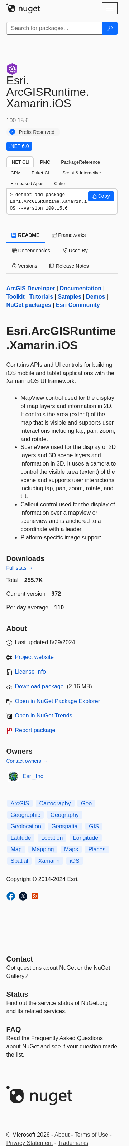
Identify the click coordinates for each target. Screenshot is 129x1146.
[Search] (110, 28)
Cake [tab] (59, 183)
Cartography (55, 803)
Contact (19, 959)
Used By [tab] (75, 250)
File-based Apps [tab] (27, 183)
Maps (71, 849)
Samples (69, 297)
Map (16, 849)
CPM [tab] (16, 173)
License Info (30, 672)
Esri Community (78, 305)
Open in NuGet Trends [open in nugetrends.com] (43, 715)
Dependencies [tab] (31, 250)
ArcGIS (20, 803)
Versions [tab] (25, 266)
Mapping (43, 849)
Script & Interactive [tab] (81, 173)
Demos (95, 297)
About (62, 1135)
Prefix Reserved (37, 132)
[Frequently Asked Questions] (13, 1029)
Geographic (25, 815)
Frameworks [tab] (69, 235)
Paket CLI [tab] (42, 173)
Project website (34, 657)
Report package (35, 730)
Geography (65, 815)
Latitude (21, 838)
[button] (101, 196)
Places (96, 849)
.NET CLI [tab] (20, 162)
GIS (94, 826)
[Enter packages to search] (54, 28)
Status (17, 994)
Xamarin (49, 861)
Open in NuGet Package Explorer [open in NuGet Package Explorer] (57, 701)
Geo (86, 803)
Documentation (80, 288)
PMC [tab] (45, 162)
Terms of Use (91, 1135)
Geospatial (65, 826)
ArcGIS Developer (30, 288)
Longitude (85, 838)
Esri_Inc (33, 776)
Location (52, 838)
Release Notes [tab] (69, 266)
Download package (39, 686)
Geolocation (26, 826)
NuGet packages (28, 305)
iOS (75, 861)
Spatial (19, 861)
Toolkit (15, 297)
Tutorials (41, 297)
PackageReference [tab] (80, 162)
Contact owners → (27, 761)
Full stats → (19, 568)
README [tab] (26, 235)
